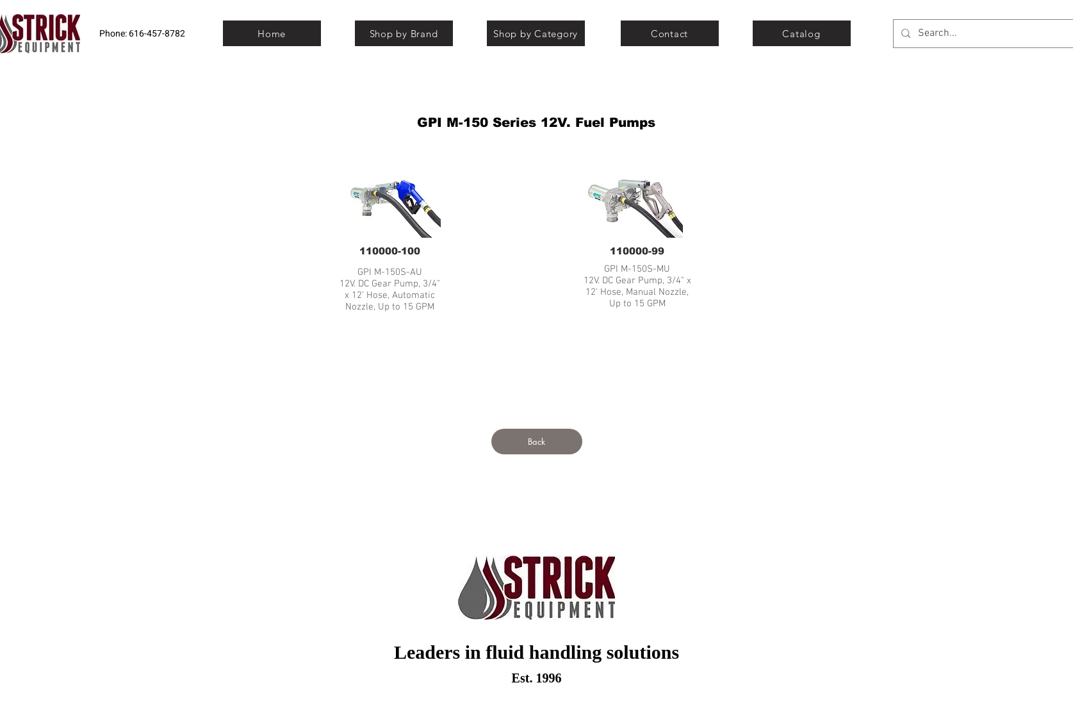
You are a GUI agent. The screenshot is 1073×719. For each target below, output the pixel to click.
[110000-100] (390, 250)
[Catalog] (802, 33)
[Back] (536, 441)
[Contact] (670, 33)
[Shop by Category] (536, 33)
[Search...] (989, 33)
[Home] (272, 33)
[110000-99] (637, 250)
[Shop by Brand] (404, 33)
